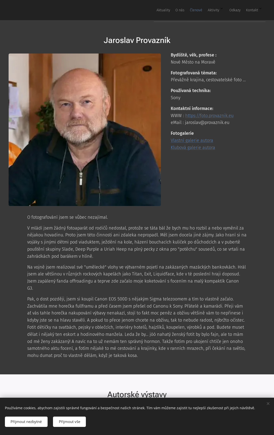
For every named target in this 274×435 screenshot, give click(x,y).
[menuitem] (210, 10)
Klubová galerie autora (193, 147)
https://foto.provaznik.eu (209, 115)
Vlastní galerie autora (192, 140)
